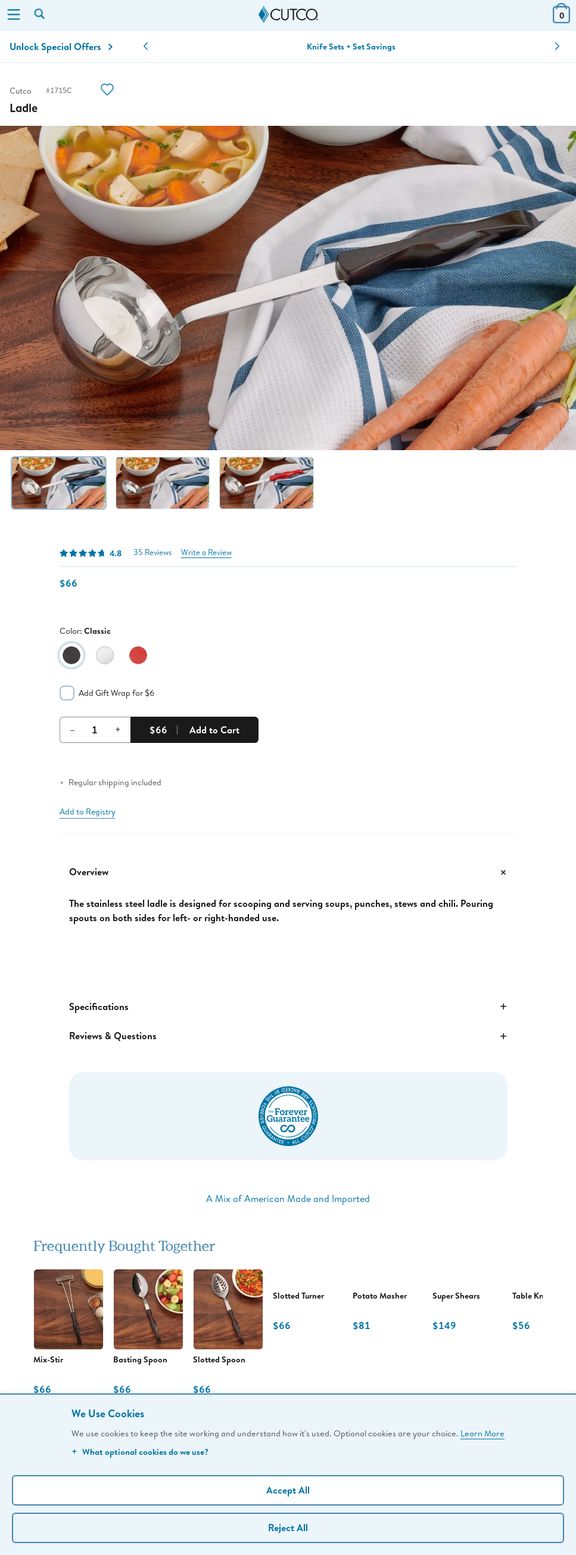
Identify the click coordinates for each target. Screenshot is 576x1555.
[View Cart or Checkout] (561, 19)
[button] (145, 46)
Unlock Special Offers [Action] (61, 46)
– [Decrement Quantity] (72, 729)
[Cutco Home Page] (288, 15)
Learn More (482, 1433)
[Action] (107, 91)
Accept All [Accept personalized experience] (288, 1490)
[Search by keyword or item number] (40, 14)
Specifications (288, 1006)
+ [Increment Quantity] (118, 729)
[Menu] (13, 15)
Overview (288, 872)
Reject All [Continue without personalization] (288, 1527)
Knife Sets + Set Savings (351, 46)
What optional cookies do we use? (139, 1451)
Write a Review (206, 552)
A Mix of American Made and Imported (288, 1198)
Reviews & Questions (288, 1036)
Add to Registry (88, 811)
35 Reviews (152, 552)
